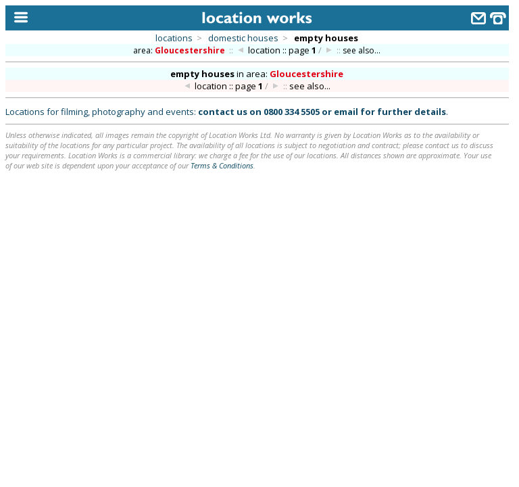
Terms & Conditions (222, 165)
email (346, 112)
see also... (361, 50)
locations (174, 38)
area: (180, 50)
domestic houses (243, 38)
